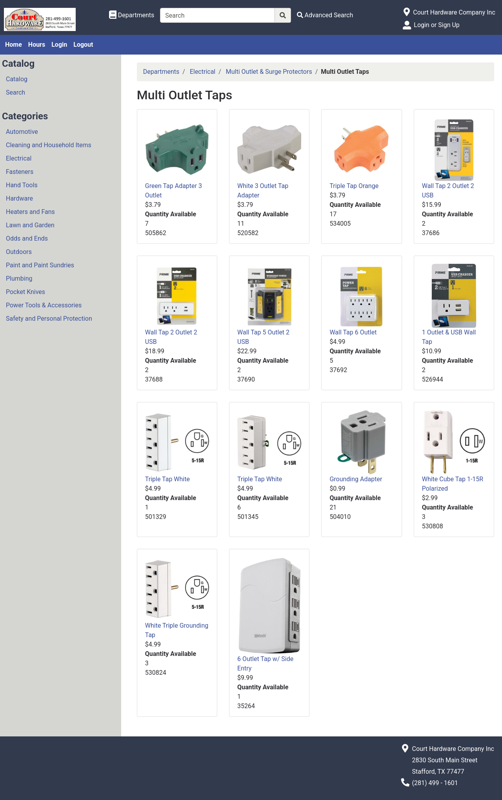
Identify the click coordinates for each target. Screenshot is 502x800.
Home (13, 44)
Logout (83, 44)
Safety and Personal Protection (49, 318)
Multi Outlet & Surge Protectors (269, 71)
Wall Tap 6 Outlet (352, 332)
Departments (161, 71)
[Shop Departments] (132, 15)
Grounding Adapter (355, 479)
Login (59, 44)
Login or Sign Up (436, 25)
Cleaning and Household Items (48, 145)
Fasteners (19, 171)
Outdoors (19, 252)
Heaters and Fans (30, 212)
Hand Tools (22, 185)
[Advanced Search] (325, 15)
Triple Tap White (167, 479)
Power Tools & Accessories (44, 305)
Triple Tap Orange (353, 186)
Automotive (22, 131)
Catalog (16, 79)
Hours (36, 44)
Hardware (19, 198)
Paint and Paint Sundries (40, 265)
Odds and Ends (27, 238)
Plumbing (19, 278)
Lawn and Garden (30, 225)
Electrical (18, 158)
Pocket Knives (25, 292)
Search (15, 92)
